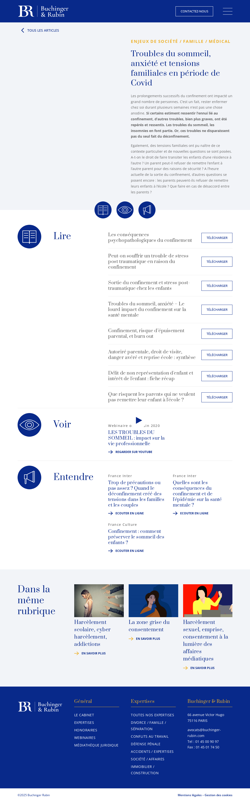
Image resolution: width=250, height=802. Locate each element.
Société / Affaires (148, 759)
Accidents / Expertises (152, 751)
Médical (220, 41)
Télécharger (217, 238)
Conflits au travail (149, 736)
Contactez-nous (194, 11)
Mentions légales (190, 795)
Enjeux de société (154, 41)
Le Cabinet (84, 715)
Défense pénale (145, 744)
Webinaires (84, 737)
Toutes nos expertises (152, 715)
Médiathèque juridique (96, 745)
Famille (193, 41)
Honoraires (85, 730)
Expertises (84, 722)
